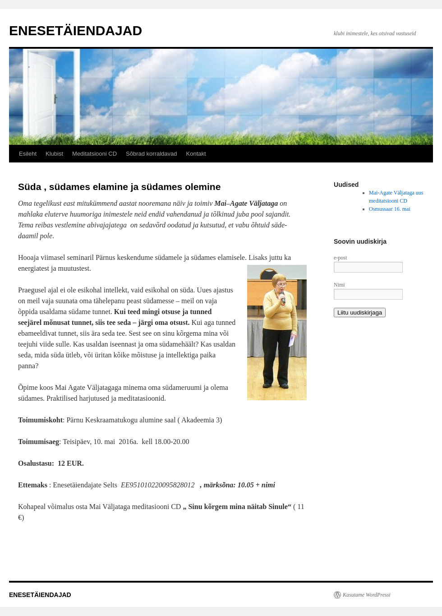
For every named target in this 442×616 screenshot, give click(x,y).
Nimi (339, 285)
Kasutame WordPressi (367, 595)
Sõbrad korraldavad (151, 153)
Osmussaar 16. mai (389, 209)
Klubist (54, 153)
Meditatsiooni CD (94, 153)
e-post (340, 258)
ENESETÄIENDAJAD (75, 30)
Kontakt (196, 153)
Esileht (28, 153)
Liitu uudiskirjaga (359, 312)
